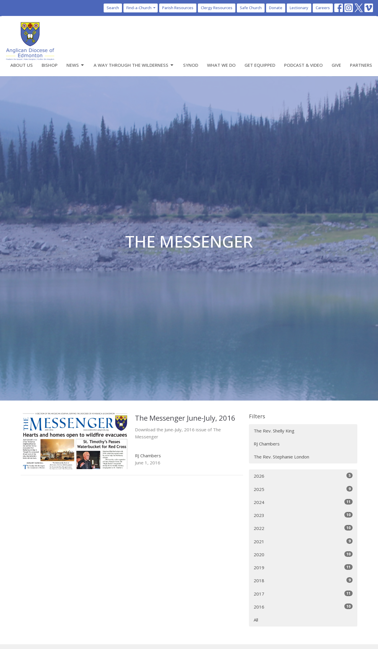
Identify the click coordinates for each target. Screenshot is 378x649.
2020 (303, 554)
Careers (323, 7)
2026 (303, 476)
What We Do (221, 65)
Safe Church (251, 7)
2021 (303, 541)
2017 (303, 594)
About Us (21, 65)
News (75, 65)
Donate (275, 7)
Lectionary (299, 7)
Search (113, 7)
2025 (303, 489)
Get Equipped (260, 65)
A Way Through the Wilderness (134, 65)
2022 (303, 528)
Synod (190, 65)
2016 (303, 607)
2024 (303, 502)
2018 (303, 580)
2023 (303, 515)
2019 (303, 567)
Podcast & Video (303, 65)
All (256, 620)
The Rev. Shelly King (274, 431)
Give (336, 65)
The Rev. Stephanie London (281, 457)
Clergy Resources (216, 7)
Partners (361, 65)
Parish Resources (177, 7)
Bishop (50, 65)
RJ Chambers (267, 444)
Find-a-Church (141, 7)
